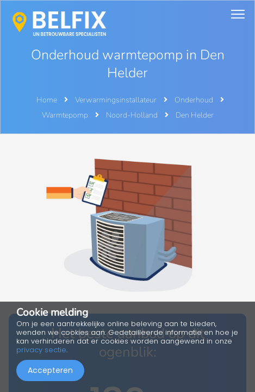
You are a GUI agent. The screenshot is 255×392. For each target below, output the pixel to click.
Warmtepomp (66, 115)
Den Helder (195, 115)
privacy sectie (41, 350)
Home (46, 100)
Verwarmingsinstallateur (116, 100)
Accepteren (50, 370)
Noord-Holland (132, 115)
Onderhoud (195, 100)
